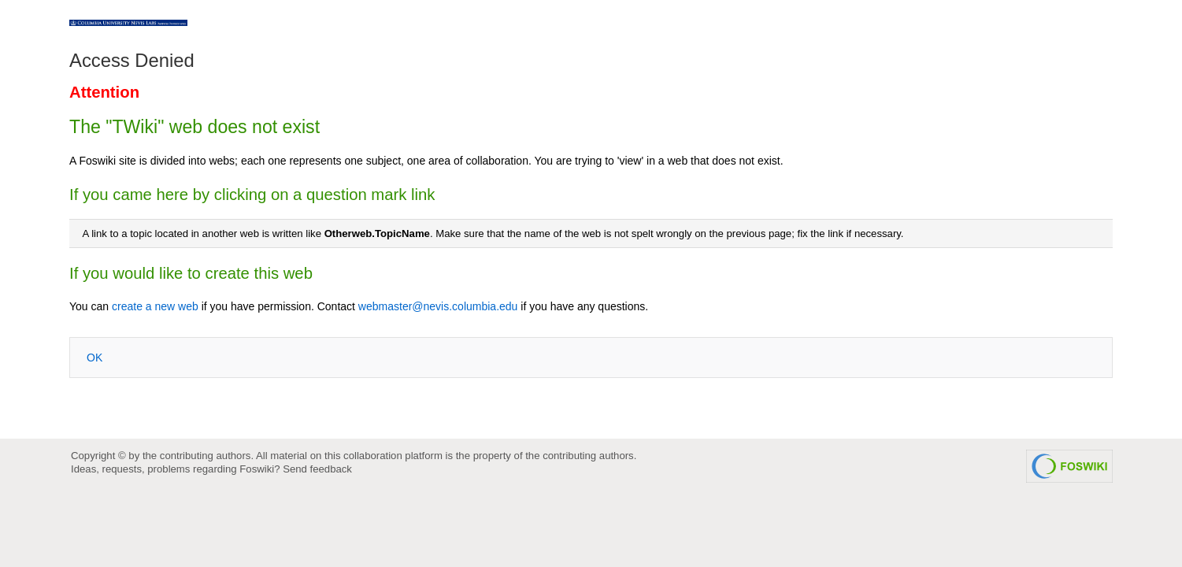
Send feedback (317, 469)
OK (94, 357)
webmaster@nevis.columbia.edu (438, 306)
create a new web (155, 306)
